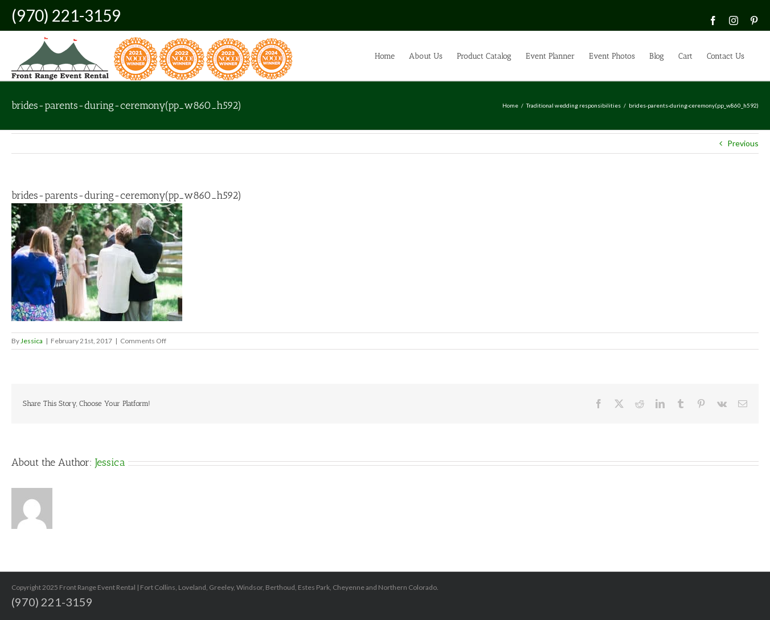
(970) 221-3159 (66, 15)
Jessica (32, 340)
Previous (743, 143)
